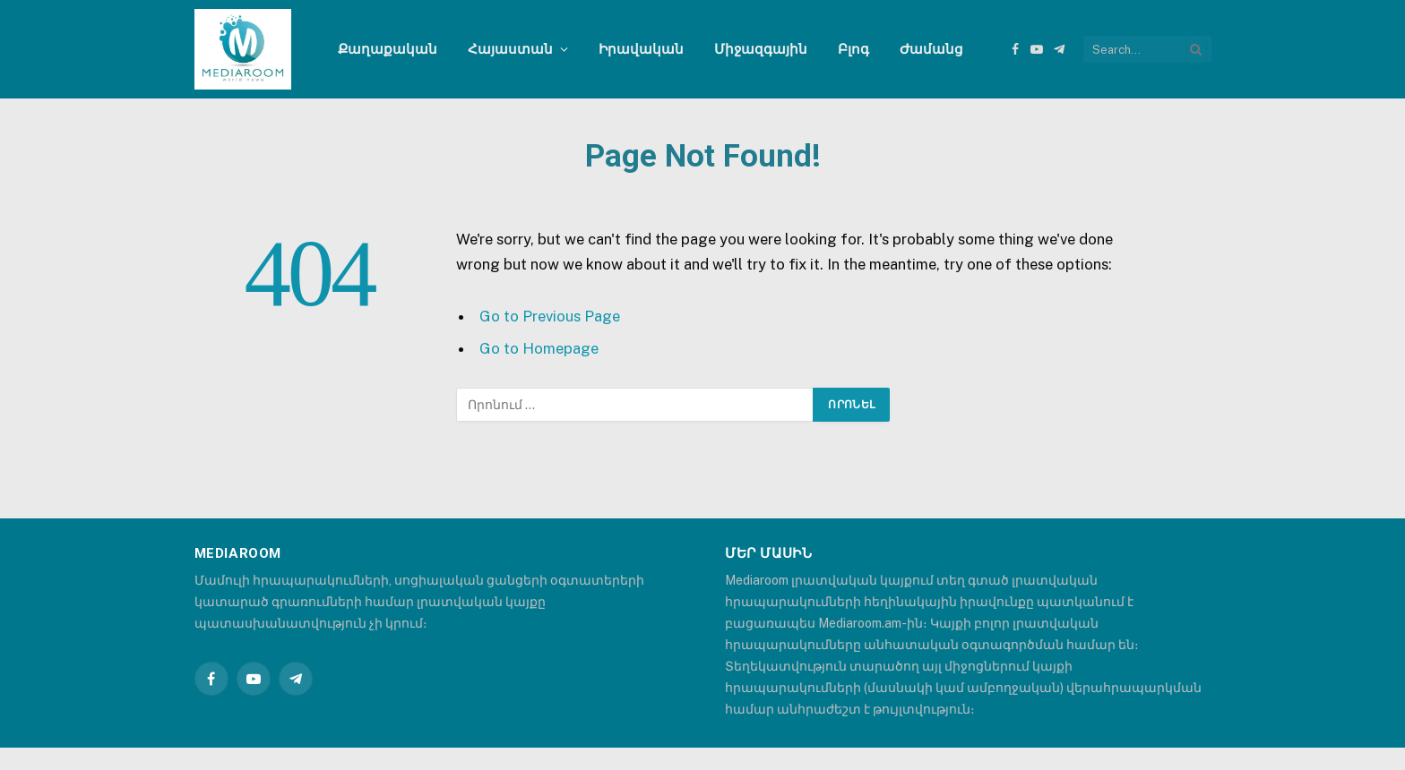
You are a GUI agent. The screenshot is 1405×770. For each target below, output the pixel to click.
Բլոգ (853, 48)
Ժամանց (931, 48)
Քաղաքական (387, 48)
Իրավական (641, 48)
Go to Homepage (539, 348)
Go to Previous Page (549, 316)
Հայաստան (510, 48)
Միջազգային (760, 48)
